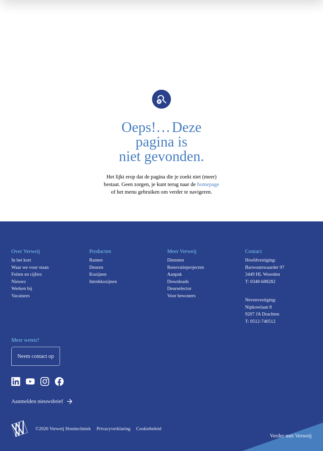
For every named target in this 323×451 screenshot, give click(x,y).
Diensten (175, 259)
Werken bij (21, 288)
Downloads (178, 281)
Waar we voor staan (30, 267)
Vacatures (20, 295)
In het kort (21, 259)
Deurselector (179, 288)
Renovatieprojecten (185, 267)
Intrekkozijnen (103, 281)
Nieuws (18, 281)
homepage (208, 184)
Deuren (96, 267)
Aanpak (174, 274)
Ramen (96, 259)
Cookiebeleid (148, 428)
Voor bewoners (181, 295)
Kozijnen (98, 274)
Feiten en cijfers (26, 274)
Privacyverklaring (113, 428)
